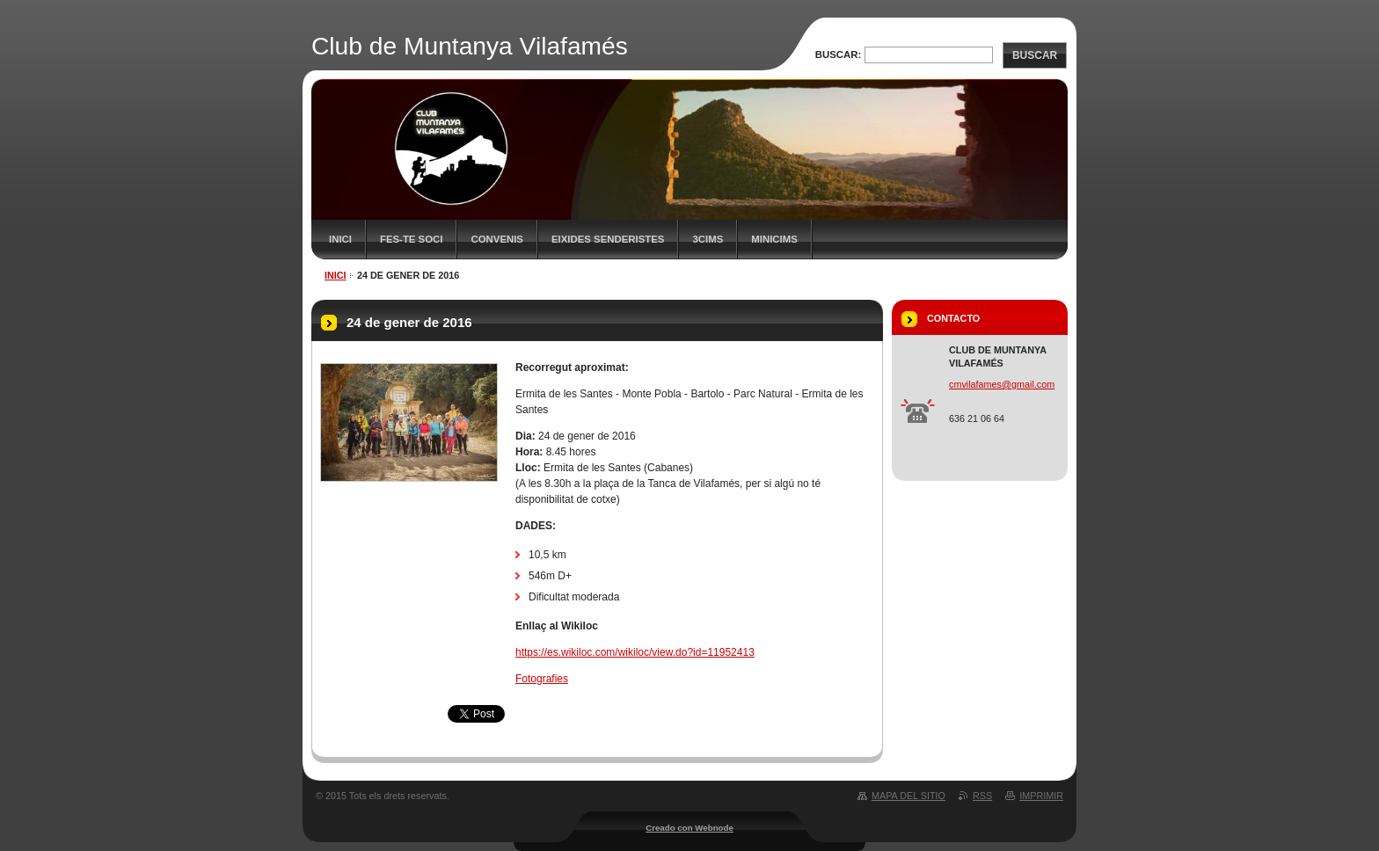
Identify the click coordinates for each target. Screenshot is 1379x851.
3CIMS (707, 239)
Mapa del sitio (908, 795)
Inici (340, 239)
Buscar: (838, 54)
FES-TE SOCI (411, 239)
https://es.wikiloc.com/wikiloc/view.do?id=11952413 (635, 652)
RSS (982, 795)
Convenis (497, 239)
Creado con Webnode (689, 828)
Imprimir (1041, 795)
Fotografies (541, 679)
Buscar (1034, 55)
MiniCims (774, 239)
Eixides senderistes (608, 239)
